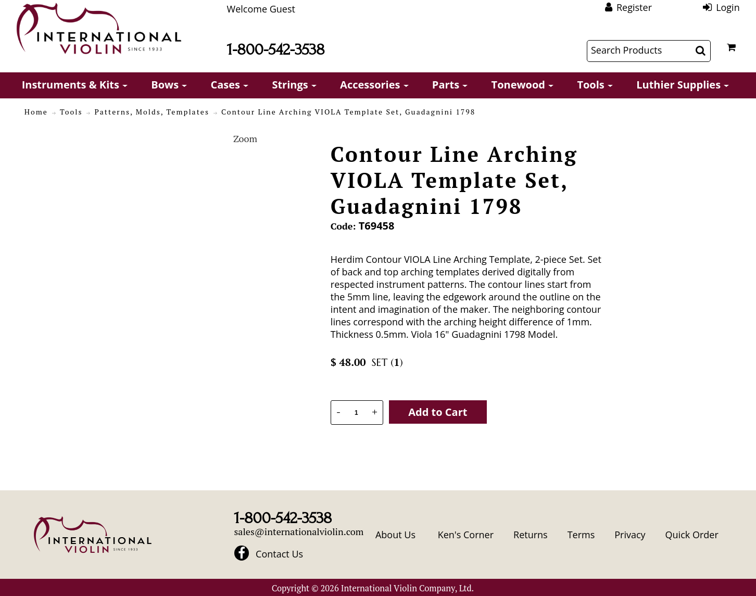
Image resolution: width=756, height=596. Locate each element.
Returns (530, 534)
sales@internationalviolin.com (299, 531)
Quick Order (692, 534)
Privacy (629, 534)
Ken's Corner (466, 534)
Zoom (245, 138)
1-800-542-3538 (276, 50)
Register (634, 7)
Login (728, 7)
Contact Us (279, 554)
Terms (581, 534)
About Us (395, 534)
